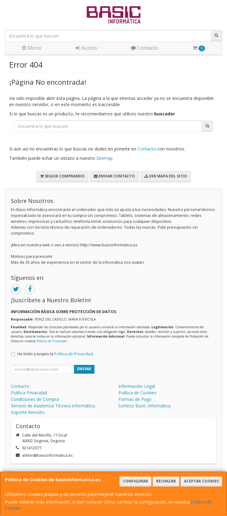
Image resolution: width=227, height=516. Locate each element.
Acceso (86, 47)
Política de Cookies (137, 393)
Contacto (144, 47)
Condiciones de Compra (35, 399)
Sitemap (104, 158)
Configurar (135, 481)
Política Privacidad (29, 393)
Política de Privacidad (52, 341)
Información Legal (136, 386)
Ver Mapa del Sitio (165, 176)
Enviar (84, 368)
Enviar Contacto (114, 176)
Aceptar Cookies (201, 481)
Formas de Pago (135, 399)
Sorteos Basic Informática (144, 406)
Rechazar (166, 481)
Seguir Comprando (62, 176)
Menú (31, 47)
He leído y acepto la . (55, 354)
